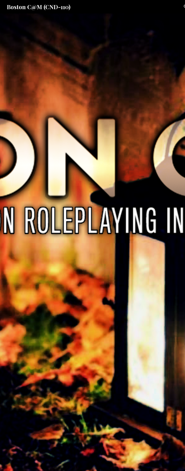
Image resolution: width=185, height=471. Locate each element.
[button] (92, 462)
